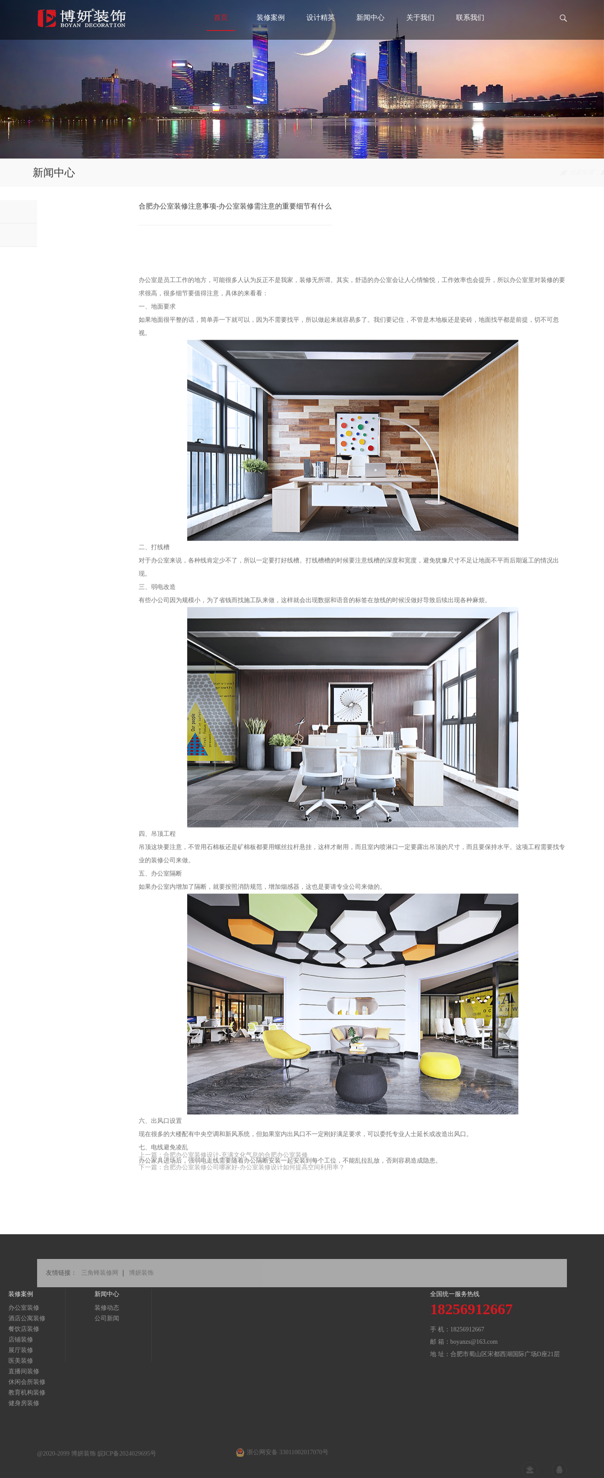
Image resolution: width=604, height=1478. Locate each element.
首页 (221, 33)
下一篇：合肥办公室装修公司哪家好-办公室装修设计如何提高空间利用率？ (242, 1175)
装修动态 (47, 211)
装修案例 (271, 33)
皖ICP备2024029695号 (127, 1463)
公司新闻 (47, 234)
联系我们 (470, 33)
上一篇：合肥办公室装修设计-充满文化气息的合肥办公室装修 (223, 1163)
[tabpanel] (302, 79)
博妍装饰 (141, 1281)
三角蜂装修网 (99, 1281)
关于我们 (420, 33)
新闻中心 (370, 33)
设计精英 (320, 33)
